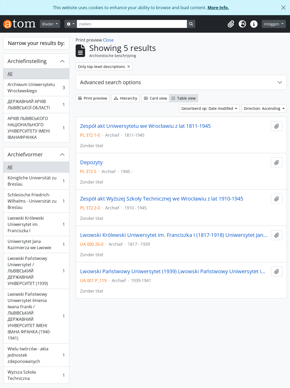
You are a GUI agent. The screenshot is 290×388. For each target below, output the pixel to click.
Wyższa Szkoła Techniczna (36, 375)
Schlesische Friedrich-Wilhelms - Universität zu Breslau (36, 201)
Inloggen (272, 23)
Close (108, 40)
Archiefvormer (25, 154)
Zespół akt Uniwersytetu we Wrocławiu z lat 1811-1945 (145, 126)
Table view (183, 98)
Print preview (92, 98)
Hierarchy (125, 98)
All (10, 74)
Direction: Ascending (262, 108)
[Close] (283, 7)
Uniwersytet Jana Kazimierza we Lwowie (36, 244)
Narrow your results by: (36, 43)
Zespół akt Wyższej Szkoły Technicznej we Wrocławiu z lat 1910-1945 (161, 199)
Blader (48, 23)
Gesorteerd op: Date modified (207, 108)
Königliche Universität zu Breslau (36, 181)
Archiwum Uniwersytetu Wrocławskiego (36, 88)
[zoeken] (132, 24)
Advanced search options (110, 82)
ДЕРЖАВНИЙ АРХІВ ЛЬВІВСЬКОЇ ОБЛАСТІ (36, 105)
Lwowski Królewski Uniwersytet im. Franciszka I (36, 224)
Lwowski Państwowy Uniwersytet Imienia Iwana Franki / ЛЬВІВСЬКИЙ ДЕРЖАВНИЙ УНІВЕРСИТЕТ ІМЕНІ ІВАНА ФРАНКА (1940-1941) (36, 316)
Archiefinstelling (27, 61)
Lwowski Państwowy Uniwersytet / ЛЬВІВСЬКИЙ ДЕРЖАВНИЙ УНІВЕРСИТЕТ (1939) (36, 270)
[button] (231, 24)
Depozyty (91, 162)
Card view (155, 98)
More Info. (218, 7)
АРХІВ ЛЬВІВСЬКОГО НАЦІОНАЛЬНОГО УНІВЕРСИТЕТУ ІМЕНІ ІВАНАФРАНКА (36, 128)
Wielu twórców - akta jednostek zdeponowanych (36, 355)
